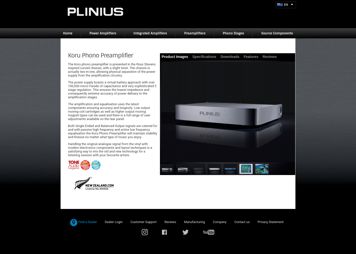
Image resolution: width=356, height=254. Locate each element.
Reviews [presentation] (270, 57)
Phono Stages (233, 33)
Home (67, 33)
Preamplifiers (194, 33)
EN (286, 4)
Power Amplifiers (102, 33)
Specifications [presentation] (204, 57)
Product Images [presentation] (175, 57)
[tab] (175, 56)
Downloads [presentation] (230, 57)
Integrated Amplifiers (150, 33)
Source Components (277, 33)
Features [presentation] (251, 57)
